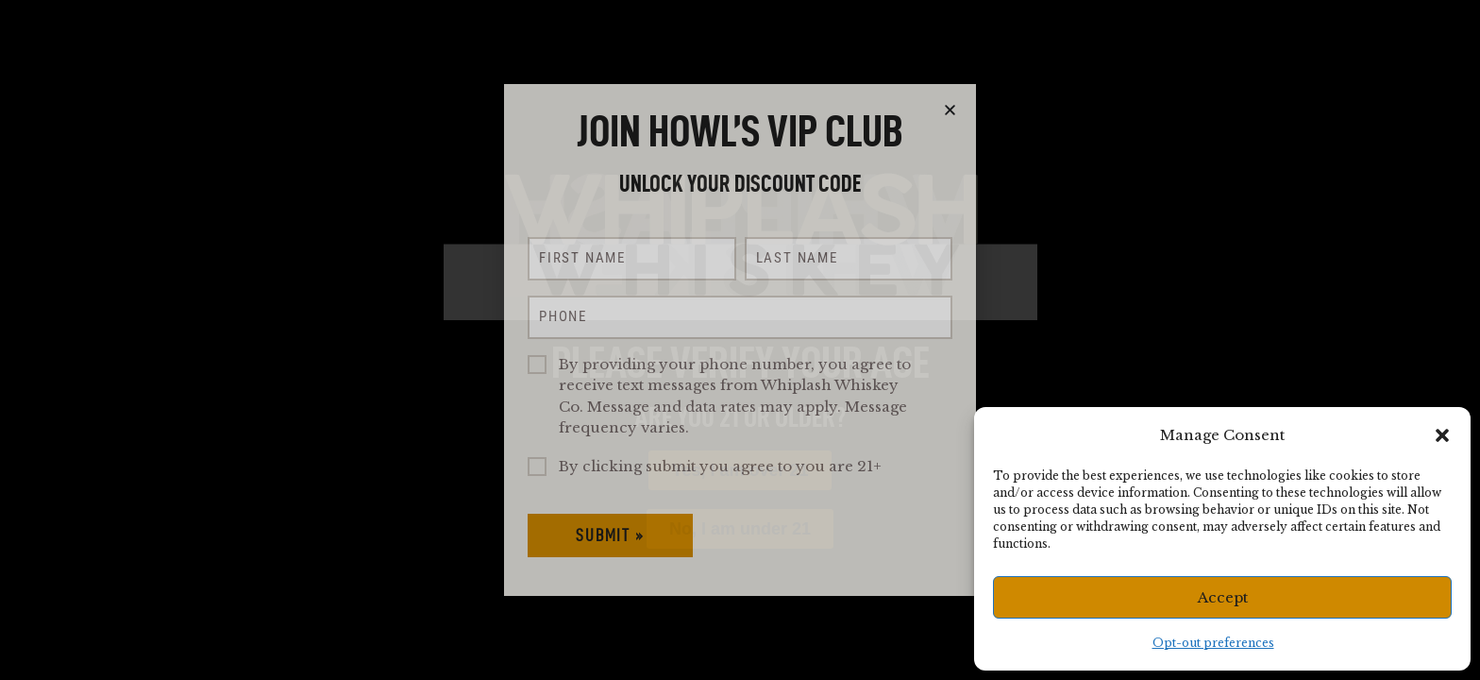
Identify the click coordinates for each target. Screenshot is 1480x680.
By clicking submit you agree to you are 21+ (720, 466)
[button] (1442, 435)
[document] (740, 340)
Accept (1223, 597)
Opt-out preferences (1213, 643)
